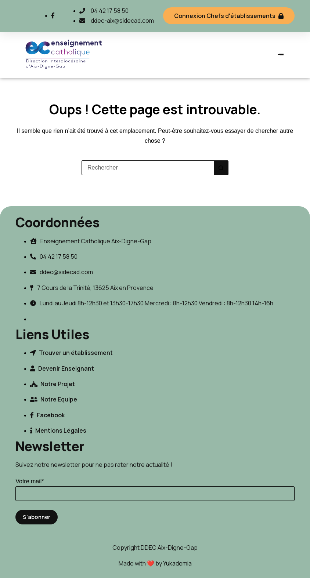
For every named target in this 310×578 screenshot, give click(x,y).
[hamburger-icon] (281, 55)
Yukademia (177, 563)
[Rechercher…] (148, 167)
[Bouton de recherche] (221, 167)
